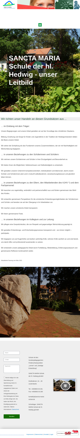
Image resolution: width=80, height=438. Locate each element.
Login (51, 434)
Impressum (30, 434)
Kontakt (46, 434)
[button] (40, 25)
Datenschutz (15, 409)
